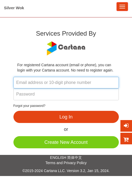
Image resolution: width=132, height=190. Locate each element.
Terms (50, 163)
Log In (65, 117)
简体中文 (74, 157)
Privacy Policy (75, 163)
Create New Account (65, 142)
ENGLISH (58, 157)
